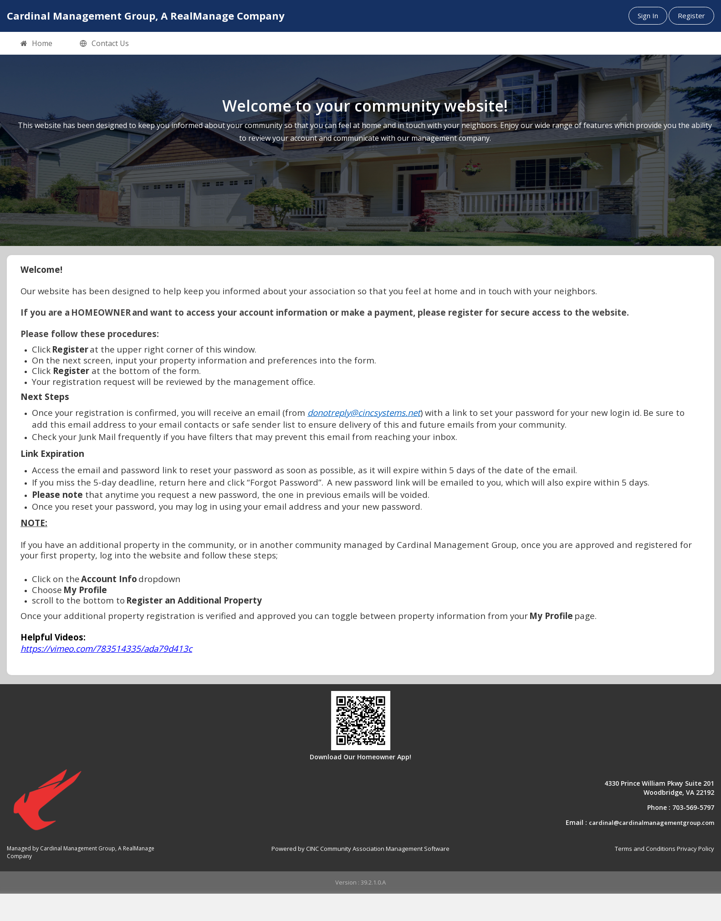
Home (36, 43)
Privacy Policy (695, 848)
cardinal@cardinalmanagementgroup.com (651, 823)
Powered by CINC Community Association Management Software (360, 848)
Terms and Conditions (645, 848)
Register (691, 15)
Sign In (648, 15)
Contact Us (104, 43)
